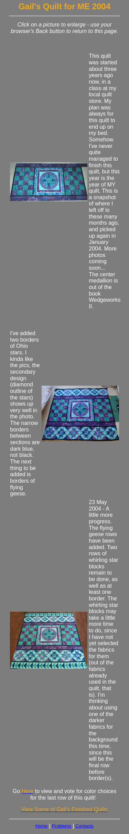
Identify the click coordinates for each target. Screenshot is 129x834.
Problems (61, 825)
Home (41, 825)
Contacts (84, 825)
